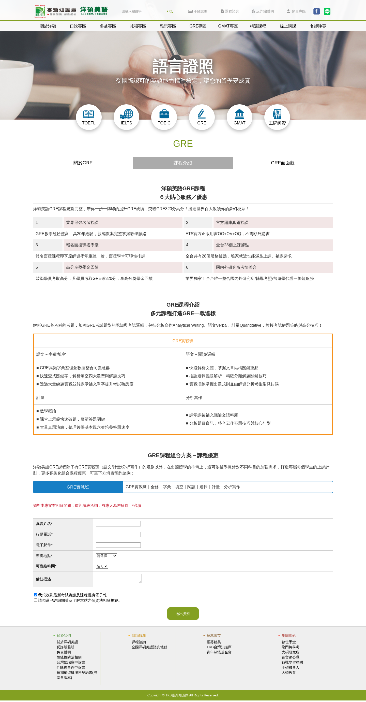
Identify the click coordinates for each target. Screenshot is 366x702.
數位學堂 (289, 643)
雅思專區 (168, 26)
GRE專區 (198, 26)
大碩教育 (289, 674)
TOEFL (89, 117)
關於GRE (83, 162)
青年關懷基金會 (219, 654)
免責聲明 (64, 654)
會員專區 (296, 11)
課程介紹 (183, 162)
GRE (202, 117)
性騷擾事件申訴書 (71, 669)
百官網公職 (290, 659)
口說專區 (78, 26)
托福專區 (138, 26)
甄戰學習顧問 (292, 664)
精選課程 (258, 26)
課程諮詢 (230, 11)
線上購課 (288, 26)
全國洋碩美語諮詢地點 (149, 649)
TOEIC (164, 117)
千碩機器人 (290, 669)
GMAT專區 (228, 26)
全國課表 (197, 11)
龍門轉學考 (290, 649)
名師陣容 (318, 26)
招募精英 (214, 643)
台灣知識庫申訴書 (71, 664)
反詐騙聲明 (263, 11)
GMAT (240, 117)
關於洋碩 (48, 26)
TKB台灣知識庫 (219, 649)
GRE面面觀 (283, 162)
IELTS (126, 117)
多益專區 (108, 26)
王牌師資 (277, 117)
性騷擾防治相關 (69, 659)
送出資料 (183, 615)
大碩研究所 (290, 654)
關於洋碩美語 (67, 643)
